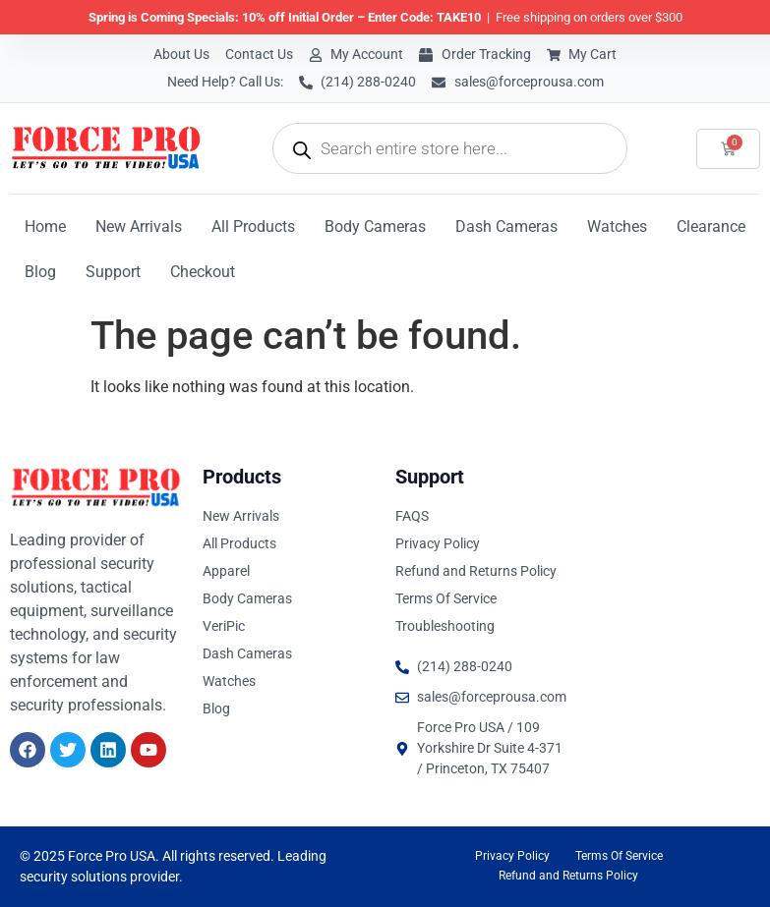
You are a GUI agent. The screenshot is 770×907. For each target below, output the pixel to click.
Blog (40, 271)
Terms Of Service (619, 856)
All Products (253, 226)
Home (45, 226)
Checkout (202, 271)
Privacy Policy (512, 856)
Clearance (711, 226)
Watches (617, 226)
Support (113, 271)
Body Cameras (375, 226)
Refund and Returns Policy (568, 875)
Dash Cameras (506, 226)
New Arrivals (138, 226)
